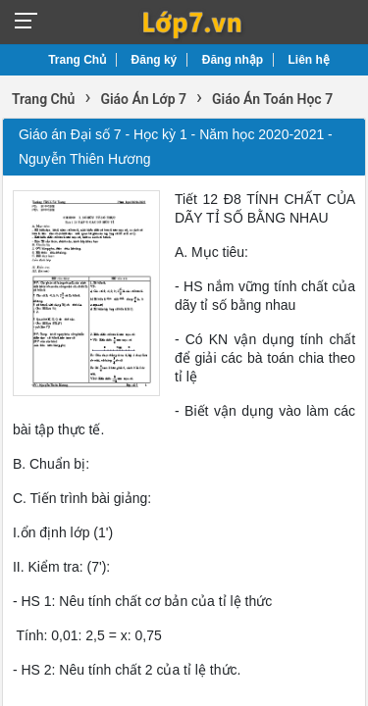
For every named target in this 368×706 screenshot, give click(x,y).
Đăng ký (154, 60)
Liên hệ (309, 60)
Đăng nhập (232, 60)
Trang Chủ (77, 60)
